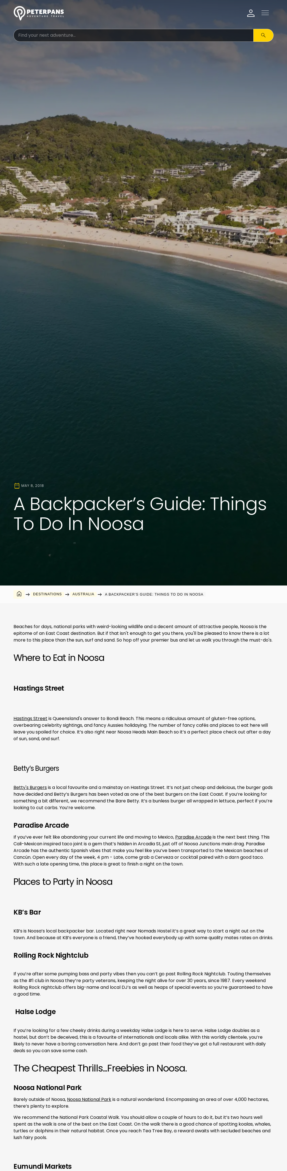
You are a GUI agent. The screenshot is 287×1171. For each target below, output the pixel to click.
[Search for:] (133, 35)
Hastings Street (30, 718)
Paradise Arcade (193, 837)
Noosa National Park (89, 1099)
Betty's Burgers (30, 787)
